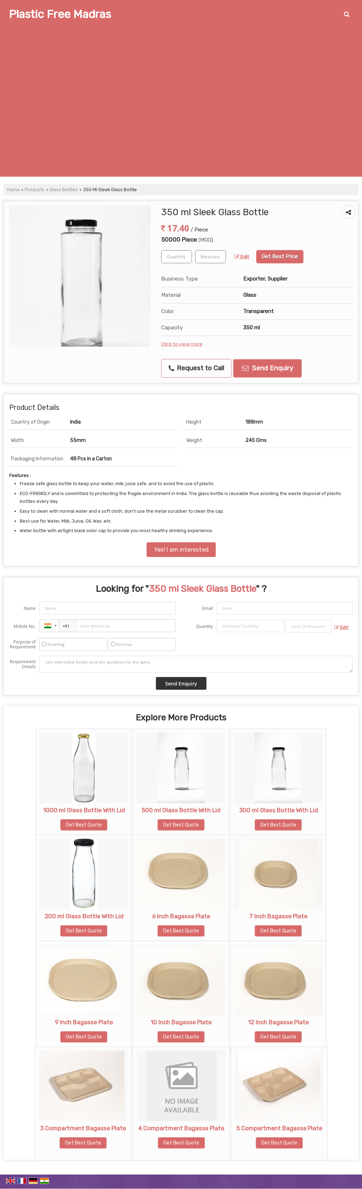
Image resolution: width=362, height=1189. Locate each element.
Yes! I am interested (181, 549)
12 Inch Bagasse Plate (278, 1022)
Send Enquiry (267, 368)
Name (30, 608)
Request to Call (196, 368)
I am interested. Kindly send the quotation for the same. (196, 664)
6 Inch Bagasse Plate (181, 916)
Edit (241, 256)
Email (207, 608)
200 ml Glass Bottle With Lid (84, 916)
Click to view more (182, 344)
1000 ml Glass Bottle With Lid (84, 810)
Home (13, 189)
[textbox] (210, 256)
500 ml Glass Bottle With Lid (181, 810)
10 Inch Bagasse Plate (181, 1022)
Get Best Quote (84, 825)
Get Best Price (280, 256)
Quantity (204, 626)
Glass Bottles (63, 189)
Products (35, 189)
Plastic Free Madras (60, 14)
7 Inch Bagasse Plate (278, 916)
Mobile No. (25, 626)
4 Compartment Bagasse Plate (181, 1128)
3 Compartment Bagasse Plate (83, 1128)
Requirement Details (23, 664)
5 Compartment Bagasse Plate (279, 1128)
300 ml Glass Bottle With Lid (278, 810)
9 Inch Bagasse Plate (84, 1022)
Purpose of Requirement (23, 644)
